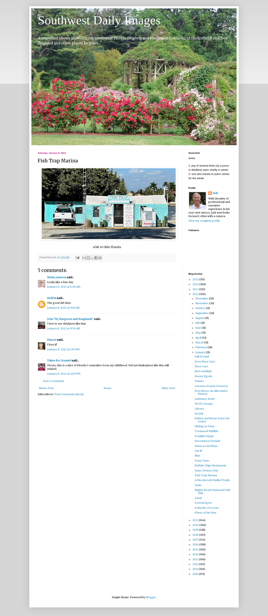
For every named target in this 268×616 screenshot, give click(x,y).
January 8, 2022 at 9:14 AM (63, 307)
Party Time (202, 460)
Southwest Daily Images (99, 20)
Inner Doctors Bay (206, 470)
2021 (195, 520)
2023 (195, 289)
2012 (195, 564)
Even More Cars (205, 361)
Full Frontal (202, 356)
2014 (195, 554)
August (200, 318)
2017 (195, 539)
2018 (195, 534)
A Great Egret (203, 502)
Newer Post (46, 388)
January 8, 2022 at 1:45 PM (63, 349)
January (200, 352)
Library (199, 408)
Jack (215, 193)
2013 (195, 559)
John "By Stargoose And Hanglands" (70, 319)
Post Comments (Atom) (69, 394)
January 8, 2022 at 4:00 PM (63, 373)
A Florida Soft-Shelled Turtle (212, 480)
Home (107, 388)
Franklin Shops (204, 436)
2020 (195, 525)
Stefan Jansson (56, 277)
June (198, 327)
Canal (198, 498)
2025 (195, 279)
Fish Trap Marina (206, 475)
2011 (195, 569)
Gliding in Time (204, 426)
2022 (195, 294)
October (200, 308)
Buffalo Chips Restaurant (210, 465)
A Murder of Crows (207, 507)
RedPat (51, 298)
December (202, 298)
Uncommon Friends (207, 441)
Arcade (199, 413)
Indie (198, 485)
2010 (195, 574)
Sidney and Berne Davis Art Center (212, 420)
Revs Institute (203, 371)
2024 (195, 284)
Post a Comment (53, 381)
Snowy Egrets (203, 376)
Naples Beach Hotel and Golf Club (212, 491)
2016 (195, 544)
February (201, 347)
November (202, 303)
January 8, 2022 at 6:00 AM (63, 286)
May (198, 332)
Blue (197, 455)
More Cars (201, 366)
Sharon (51, 339)
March (199, 342)
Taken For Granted (59, 360)
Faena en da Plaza (206, 446)
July (198, 322)
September (202, 313)
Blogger (151, 597)
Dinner (199, 381)
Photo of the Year (205, 512)
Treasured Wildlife (206, 431)
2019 (195, 529)
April (198, 337)
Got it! (198, 450)
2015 (195, 549)
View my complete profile (204, 220)
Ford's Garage (204, 403)
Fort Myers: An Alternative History (211, 392)
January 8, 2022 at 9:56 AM (63, 328)
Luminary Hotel (204, 398)
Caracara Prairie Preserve (211, 386)
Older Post (168, 388)
